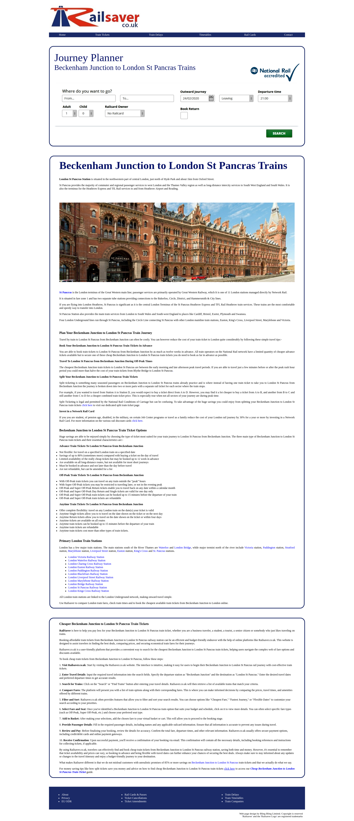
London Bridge (182, 547)
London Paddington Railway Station (88, 570)
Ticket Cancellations (136, 798)
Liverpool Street (99, 551)
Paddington (269, 547)
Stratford (290, 547)
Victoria (249, 547)
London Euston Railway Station (85, 567)
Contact (288, 34)
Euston (121, 551)
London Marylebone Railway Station (88, 580)
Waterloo (164, 547)
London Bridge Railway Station (85, 584)
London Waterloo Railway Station (86, 560)
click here (87, 405)
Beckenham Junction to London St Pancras (215, 762)
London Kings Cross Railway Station (88, 590)
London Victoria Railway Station (86, 557)
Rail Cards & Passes (136, 794)
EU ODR (67, 801)
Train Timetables (234, 798)
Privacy (66, 798)
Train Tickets (102, 34)
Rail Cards (250, 34)
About (65, 794)
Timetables (205, 34)
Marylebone (74, 551)
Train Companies (234, 801)
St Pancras (65, 292)
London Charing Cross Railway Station (89, 563)
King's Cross (141, 551)
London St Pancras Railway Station (87, 587)
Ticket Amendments (136, 801)
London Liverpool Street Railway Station (90, 577)
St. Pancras (159, 551)
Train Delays (156, 34)
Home (62, 34)
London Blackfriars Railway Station (88, 574)
